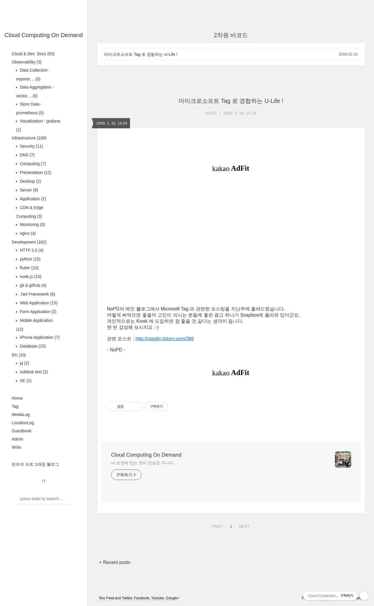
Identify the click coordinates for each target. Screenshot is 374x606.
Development (29, 242)
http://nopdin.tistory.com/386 (165, 338)
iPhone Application (39, 337)
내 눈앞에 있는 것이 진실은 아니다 (142, 462)
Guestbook (22, 431)
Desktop (30, 181)
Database (32, 346)
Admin (17, 439)
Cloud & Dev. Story (33, 53)
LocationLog (23, 422)
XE (25, 380)
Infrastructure (29, 138)
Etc (19, 355)
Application (32, 198)
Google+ (172, 598)
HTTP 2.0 (31, 250)
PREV (216, 525)
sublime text (33, 372)
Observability (26, 62)
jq (24, 363)
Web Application (38, 303)
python (30, 259)
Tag (15, 406)
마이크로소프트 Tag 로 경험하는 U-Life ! (140, 54)
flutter (29, 267)
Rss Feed (106, 598)
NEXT (244, 525)
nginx (27, 233)
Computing (32, 163)
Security (31, 146)
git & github (32, 285)
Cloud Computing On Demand (44, 35)
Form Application (37, 311)
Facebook (141, 598)
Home (17, 398)
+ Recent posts (114, 562)
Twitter (127, 598)
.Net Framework (37, 294)
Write (16, 447)
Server (28, 190)
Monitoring (32, 224)
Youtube (157, 598)
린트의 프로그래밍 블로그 (35, 464)
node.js (30, 276)
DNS (26, 155)
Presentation (35, 172)
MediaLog (21, 414)
